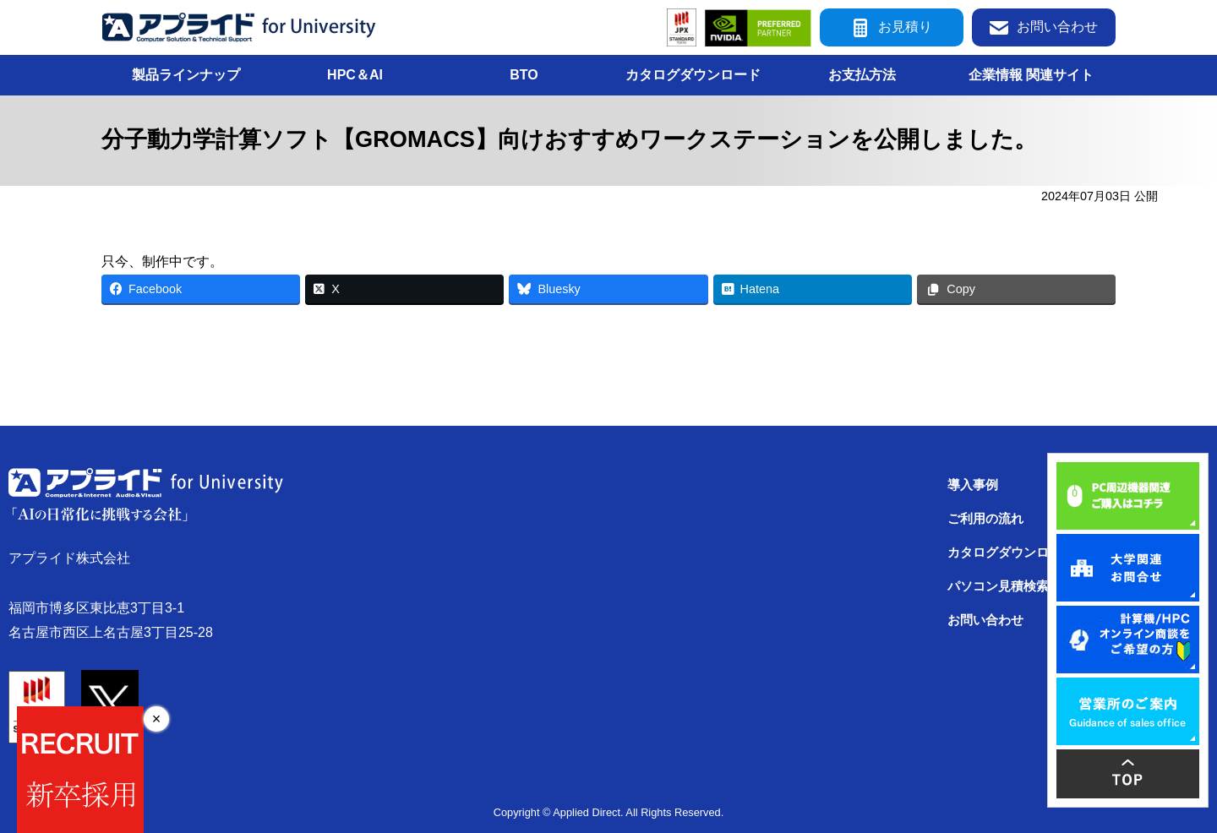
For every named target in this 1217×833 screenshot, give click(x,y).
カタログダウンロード (693, 75)
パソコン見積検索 (998, 586)
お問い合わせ (1044, 27)
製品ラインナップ (186, 75)
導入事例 (972, 485)
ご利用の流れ (985, 518)
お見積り (891, 27)
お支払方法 (862, 75)
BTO (524, 75)
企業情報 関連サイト (1031, 75)
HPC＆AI (355, 75)
